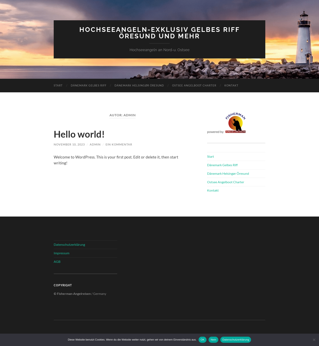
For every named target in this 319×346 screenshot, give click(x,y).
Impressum (61, 253)
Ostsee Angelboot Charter (194, 85)
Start (58, 85)
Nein (213, 339)
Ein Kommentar (119, 144)
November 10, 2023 (69, 144)
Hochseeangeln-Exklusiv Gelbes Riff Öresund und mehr (159, 33)
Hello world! (79, 134)
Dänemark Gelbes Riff (88, 85)
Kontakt (231, 85)
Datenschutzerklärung (69, 244)
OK (202, 339)
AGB (57, 261)
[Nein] (314, 340)
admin (95, 144)
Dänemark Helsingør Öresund (139, 85)
